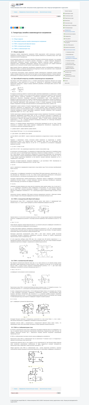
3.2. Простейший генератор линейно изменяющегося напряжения (29, 41)
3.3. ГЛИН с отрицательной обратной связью (23, 43)
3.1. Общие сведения (17, 39)
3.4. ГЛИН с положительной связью (21, 46)
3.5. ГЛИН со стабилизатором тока (21, 48)
